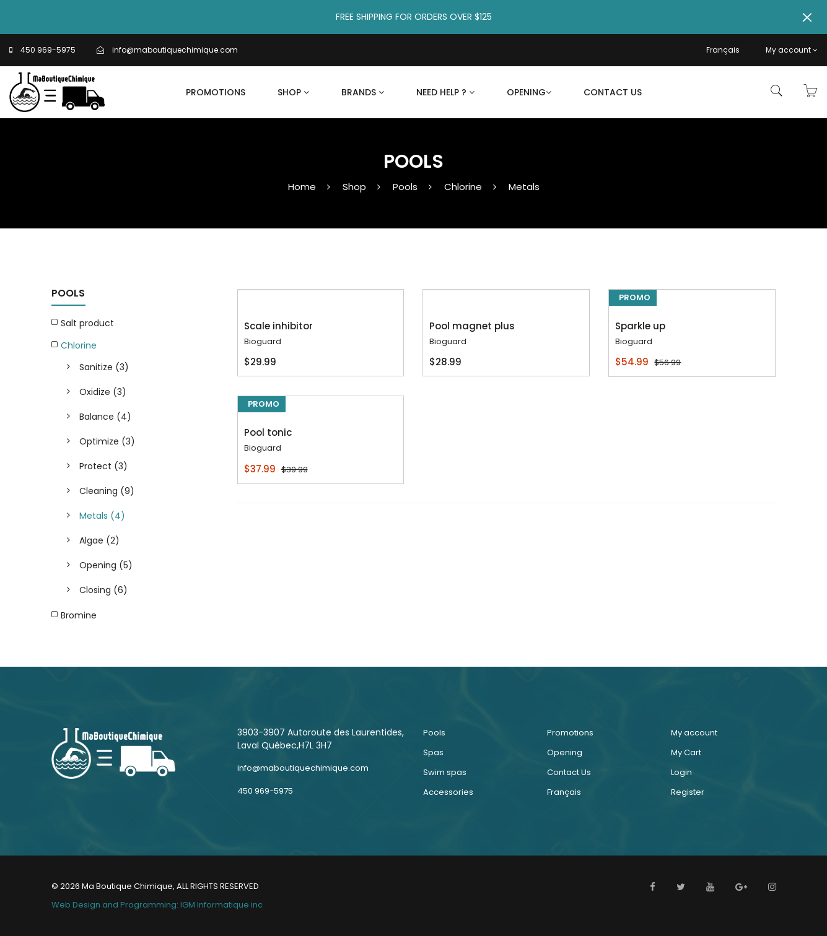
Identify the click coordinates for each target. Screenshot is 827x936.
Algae (99, 540)
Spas (433, 752)
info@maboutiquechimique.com (175, 50)
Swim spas (444, 772)
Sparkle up (640, 325)
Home (302, 186)
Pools (405, 186)
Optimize (107, 441)
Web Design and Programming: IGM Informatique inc (157, 905)
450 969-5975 (48, 50)
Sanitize (104, 367)
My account (792, 50)
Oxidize (102, 392)
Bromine (79, 615)
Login (681, 772)
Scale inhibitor (278, 325)
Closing (103, 590)
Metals (524, 186)
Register (687, 792)
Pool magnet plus (472, 325)
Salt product (87, 323)
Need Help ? (445, 92)
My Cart (686, 752)
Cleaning (106, 491)
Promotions (215, 92)
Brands (362, 92)
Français (723, 50)
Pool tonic (268, 432)
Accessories (448, 792)
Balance (105, 416)
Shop (293, 92)
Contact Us (613, 92)
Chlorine (463, 186)
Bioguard (262, 341)
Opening (529, 92)
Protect (103, 466)
